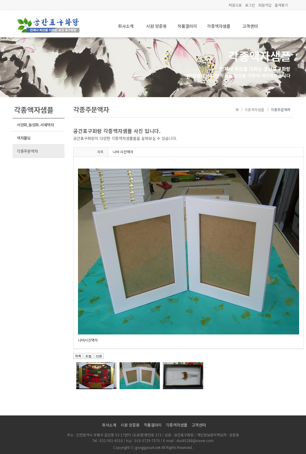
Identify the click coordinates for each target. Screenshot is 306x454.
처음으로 (235, 4)
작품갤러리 (187, 26)
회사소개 (126, 26)
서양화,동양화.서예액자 (35, 125)
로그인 (250, 4)
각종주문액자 (27, 151)
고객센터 (250, 26)
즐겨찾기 (281, 4)
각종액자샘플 (218, 26)
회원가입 (264, 4)
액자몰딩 (24, 138)
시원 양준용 (156, 26)
